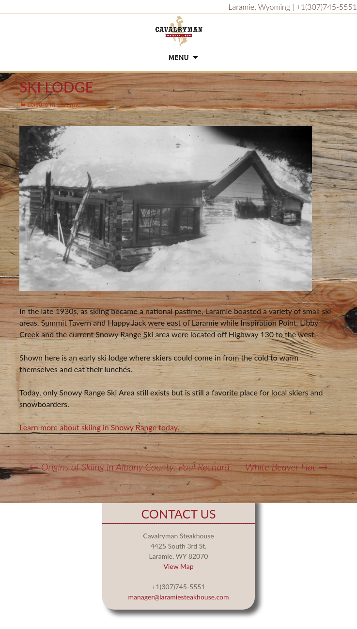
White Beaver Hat (287, 466)
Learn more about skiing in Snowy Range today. (100, 427)
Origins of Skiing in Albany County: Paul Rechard (129, 466)
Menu (179, 58)
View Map (178, 566)
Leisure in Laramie (53, 104)
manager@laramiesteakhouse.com (178, 597)
